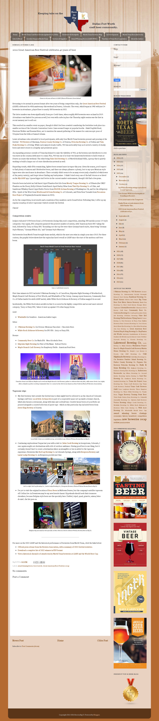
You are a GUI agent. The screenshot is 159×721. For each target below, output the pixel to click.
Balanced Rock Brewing (121, 297)
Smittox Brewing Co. (132, 376)
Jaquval (129, 337)
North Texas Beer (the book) (133, 34)
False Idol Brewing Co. (59, 158)
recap (67, 565)
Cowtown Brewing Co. (122, 313)
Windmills (22, 317)
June (120, 227)
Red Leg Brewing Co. (47, 452)
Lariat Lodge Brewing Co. (28, 455)
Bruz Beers (52, 490)
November (123, 180)
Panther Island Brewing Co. (135, 359)
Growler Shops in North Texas (37, 39)
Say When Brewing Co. (132, 373)
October (122, 184)
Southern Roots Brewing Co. (136, 378)
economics (118, 416)
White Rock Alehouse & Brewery (31, 330)
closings (143, 413)
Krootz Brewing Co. (138, 339)
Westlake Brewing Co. (121, 405)
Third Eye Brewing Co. (81, 186)
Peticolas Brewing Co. (79, 142)
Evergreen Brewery (88, 452)
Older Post (102, 640)
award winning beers (25, 565)
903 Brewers (25, 142)
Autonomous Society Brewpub (135, 294)
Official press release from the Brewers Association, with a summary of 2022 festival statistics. (55, 547)
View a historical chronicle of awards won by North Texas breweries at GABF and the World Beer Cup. (58, 553)
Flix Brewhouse (126, 318)
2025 (118, 161)
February (122, 242)
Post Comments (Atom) (30, 646)
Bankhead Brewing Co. (138, 297)
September (123, 216)
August (121, 220)
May (120, 231)
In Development (112, 34)
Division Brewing (131, 315)
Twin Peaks (117, 397)
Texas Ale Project (135, 381)
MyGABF (21, 178)
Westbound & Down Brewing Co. (50, 192)
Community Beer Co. (26, 340)
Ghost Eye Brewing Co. (125, 326)
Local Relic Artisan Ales (42, 398)
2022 (118, 173)
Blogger (97, 714)
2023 (118, 169)
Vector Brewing (120, 402)
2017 (118, 266)
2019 (118, 259)
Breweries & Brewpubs (70, 34)
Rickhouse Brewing (119, 371)
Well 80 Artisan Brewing (64, 189)
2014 (118, 278)
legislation (117, 419)
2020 (118, 255)
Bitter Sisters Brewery (130, 302)
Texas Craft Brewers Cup (133, 384)
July (120, 223)
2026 (118, 158)
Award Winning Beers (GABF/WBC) (84, 39)
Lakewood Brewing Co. (128, 342)
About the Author (137, 39)
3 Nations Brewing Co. (26, 327)
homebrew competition (138, 416)
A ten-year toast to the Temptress (130, 199)
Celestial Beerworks (127, 307)
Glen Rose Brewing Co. (121, 329)
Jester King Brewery (26, 407)
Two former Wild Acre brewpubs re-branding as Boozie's (131, 194)
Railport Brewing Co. (139, 368)
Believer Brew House (131, 299)
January (122, 246)
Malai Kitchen (127, 346)
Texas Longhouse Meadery (126, 389)
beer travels (38, 565)
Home (15, 34)
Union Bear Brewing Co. (131, 397)
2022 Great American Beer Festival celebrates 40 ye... (131, 210)
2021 (118, 251)
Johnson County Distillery (139, 337)
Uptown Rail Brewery (139, 400)
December (123, 176)
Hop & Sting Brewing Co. (129, 331)
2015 (118, 274)
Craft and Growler (136, 313)
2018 (118, 262)
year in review (125, 422)
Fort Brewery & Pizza (130, 321)
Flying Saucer (137, 318)
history (125, 416)
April (121, 235)
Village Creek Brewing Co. (137, 402)
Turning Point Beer (139, 394)
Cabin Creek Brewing (70, 443)
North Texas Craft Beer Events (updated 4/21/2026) (40, 34)
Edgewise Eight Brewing (27, 344)
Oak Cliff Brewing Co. (131, 354)
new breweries (130, 419)
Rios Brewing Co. (131, 370)
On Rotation (118, 359)
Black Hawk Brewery (130, 305)
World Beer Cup (140, 410)
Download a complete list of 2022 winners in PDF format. (40, 550)
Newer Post (18, 640)
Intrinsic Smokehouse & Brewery (135, 334)
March (121, 239)
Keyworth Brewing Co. (121, 339)
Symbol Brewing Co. (121, 381)
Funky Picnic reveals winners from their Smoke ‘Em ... (130, 204)
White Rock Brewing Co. (129, 408)
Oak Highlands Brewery (130, 355)
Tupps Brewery (124, 394)
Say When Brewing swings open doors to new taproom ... (132, 188)
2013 (118, 282)
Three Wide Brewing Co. (132, 392)
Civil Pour (124, 310)
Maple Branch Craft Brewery (29, 347)
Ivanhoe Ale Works (120, 337)
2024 (118, 165)
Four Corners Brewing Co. (129, 323)
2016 (118, 270)
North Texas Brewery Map (92, 34)
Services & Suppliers (60, 39)
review (116, 422)
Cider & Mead (17, 39)
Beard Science (119, 299)
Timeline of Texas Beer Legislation (114, 39)
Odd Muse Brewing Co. (139, 357)
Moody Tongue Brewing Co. (77, 183)
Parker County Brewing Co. (125, 362)
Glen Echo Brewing (140, 326)
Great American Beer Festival (94, 103)
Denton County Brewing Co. (51, 142)
